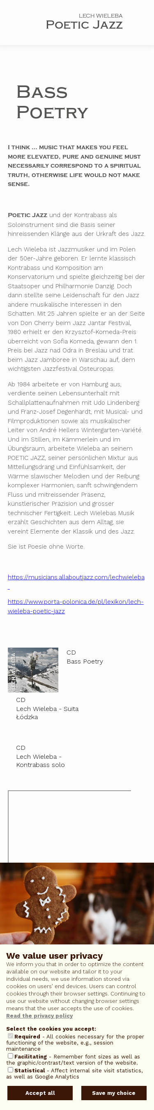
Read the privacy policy (39, 1016)
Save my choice (114, 1093)
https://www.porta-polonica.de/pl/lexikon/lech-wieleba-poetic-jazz (76, 606)
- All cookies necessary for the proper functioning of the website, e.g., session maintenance (75, 1043)
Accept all (40, 1093)
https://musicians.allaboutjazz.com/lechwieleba (76, 582)
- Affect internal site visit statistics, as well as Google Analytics (74, 1073)
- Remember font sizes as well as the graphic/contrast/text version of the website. (73, 1060)
